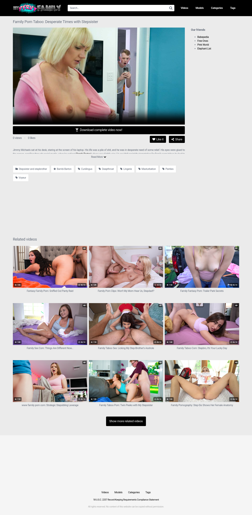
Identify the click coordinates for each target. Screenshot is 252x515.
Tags (232, 8)
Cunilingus (85, 168)
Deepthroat (106, 168)
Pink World (203, 44)
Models (200, 8)
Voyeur (20, 177)
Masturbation (147, 168)
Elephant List (204, 48)
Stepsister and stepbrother (31, 168)
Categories (217, 8)
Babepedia (203, 37)
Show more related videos (126, 421)
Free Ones (202, 40)
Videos (184, 8)
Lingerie (126, 168)
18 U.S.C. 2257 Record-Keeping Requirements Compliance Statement (126, 499)
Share (176, 139)
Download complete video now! (98, 130)
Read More (98, 156)
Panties (168, 168)
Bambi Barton (63, 168)
